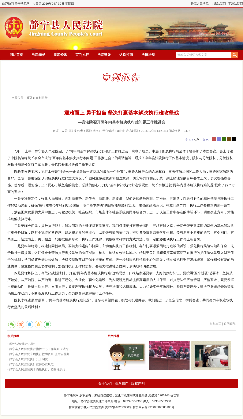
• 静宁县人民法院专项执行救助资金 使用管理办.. (39, 354)
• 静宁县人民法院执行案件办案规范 (30, 364)
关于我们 (105, 383)
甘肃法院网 (218, 3)
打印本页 (215, 323)
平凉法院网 (235, 3)
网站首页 (16, 55)
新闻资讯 (60, 55)
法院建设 (104, 55)
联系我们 (121, 383)
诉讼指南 (126, 55)
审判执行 (82, 55)
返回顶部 (230, 323)
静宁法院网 (54, 25)
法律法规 (148, 55)
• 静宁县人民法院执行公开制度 (27, 359)
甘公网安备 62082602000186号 (153, 407)
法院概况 (38, 55)
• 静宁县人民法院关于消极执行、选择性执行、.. (38, 369)
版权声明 (138, 383)
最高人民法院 (200, 3)
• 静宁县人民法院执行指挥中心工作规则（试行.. (38, 349)
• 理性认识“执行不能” (21, 344)
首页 (29, 97)
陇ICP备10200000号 (118, 407)
